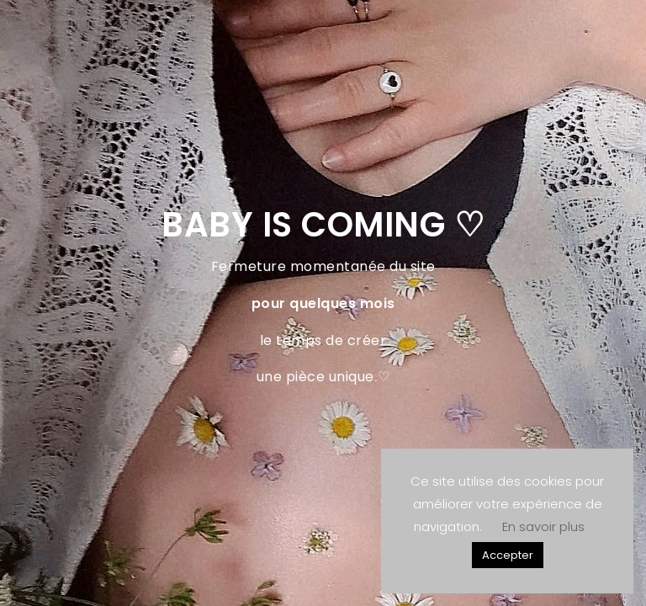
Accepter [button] (507, 555)
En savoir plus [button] (543, 526)
